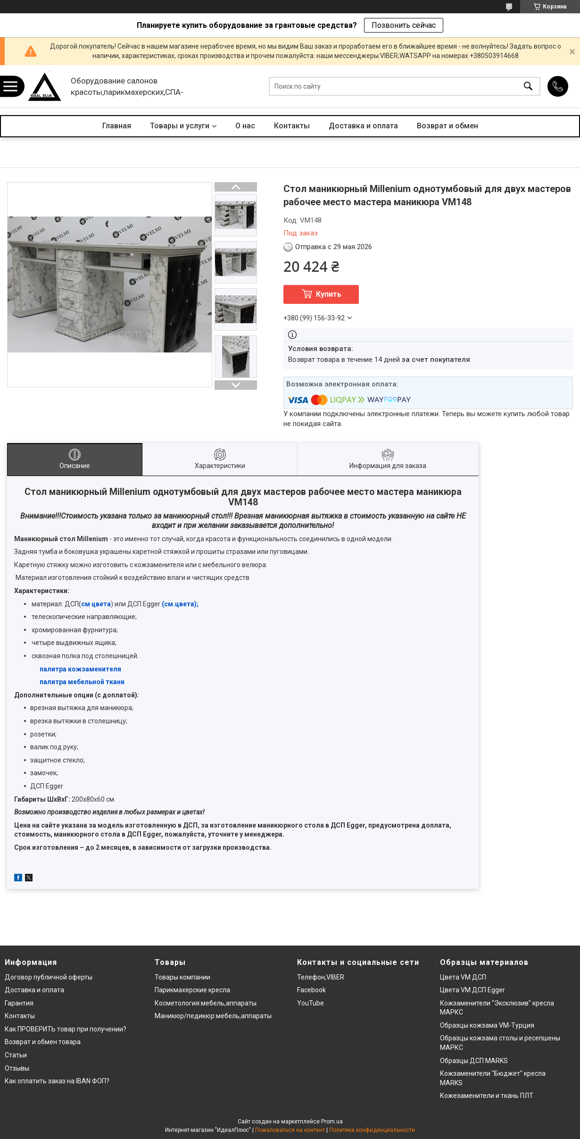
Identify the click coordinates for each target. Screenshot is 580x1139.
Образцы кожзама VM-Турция (487, 1025)
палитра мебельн (68, 682)
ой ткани (110, 682)
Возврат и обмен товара (43, 1042)
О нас (245, 125)
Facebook (311, 990)
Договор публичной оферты (48, 977)
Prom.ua (332, 1121)
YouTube (310, 1003)
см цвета (96, 604)
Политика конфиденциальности (372, 1130)
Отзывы (17, 1068)
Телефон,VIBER (320, 977)
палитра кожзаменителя (80, 669)
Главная (116, 125)
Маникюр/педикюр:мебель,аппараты (213, 1016)
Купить (328, 294)
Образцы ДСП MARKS (474, 1060)
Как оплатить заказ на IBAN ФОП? (57, 1081)
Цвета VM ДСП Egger (472, 990)
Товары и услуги (179, 125)
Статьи (16, 1055)
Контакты (292, 125)
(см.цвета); (180, 604)
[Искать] (528, 86)
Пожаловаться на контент (290, 1130)
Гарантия (19, 1003)
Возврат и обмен (447, 125)
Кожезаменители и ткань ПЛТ (486, 1095)
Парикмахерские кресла (192, 990)
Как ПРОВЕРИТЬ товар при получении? (65, 1029)
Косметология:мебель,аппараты (206, 1003)
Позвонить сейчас (404, 25)
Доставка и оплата (363, 125)
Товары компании (182, 977)
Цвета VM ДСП (463, 977)
